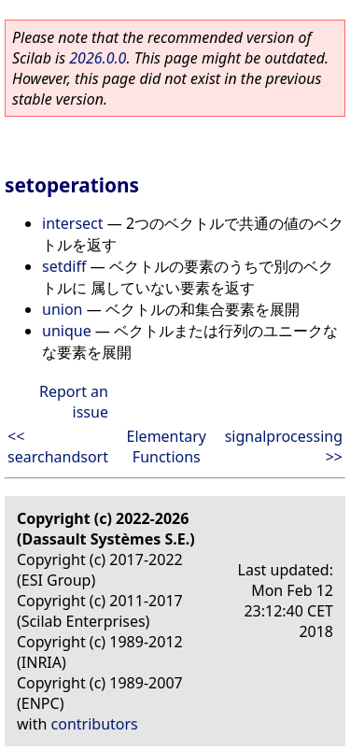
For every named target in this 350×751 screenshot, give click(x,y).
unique (66, 330)
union (62, 309)
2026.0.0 (97, 58)
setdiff (64, 266)
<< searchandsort (57, 446)
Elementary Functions (166, 446)
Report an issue (73, 401)
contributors (94, 724)
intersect (73, 223)
